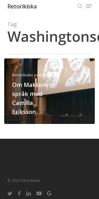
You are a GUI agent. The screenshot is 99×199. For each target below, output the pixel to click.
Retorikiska (22, 6)
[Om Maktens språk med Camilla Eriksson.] (49, 91)
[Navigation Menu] (89, 6)
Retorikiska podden (30, 74)
